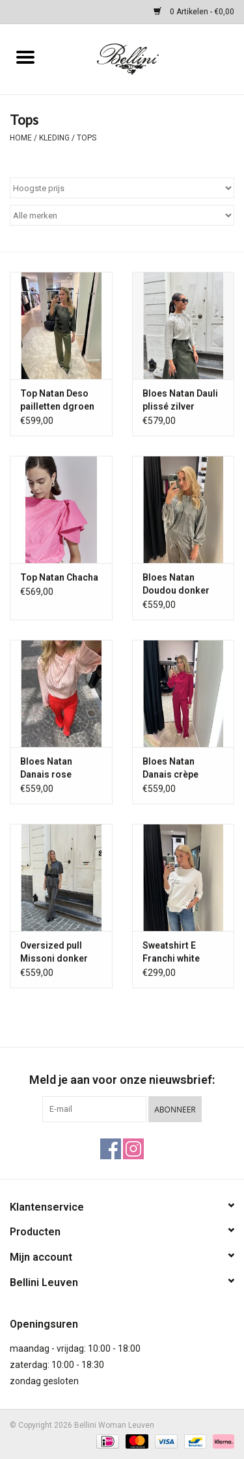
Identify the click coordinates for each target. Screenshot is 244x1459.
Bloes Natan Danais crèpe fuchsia (170, 768)
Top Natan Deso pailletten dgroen (57, 400)
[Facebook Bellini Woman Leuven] (110, 1148)
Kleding (54, 137)
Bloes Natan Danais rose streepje (46, 768)
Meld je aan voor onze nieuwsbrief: (122, 1079)
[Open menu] (25, 57)
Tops (86, 137)
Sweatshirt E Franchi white (171, 952)
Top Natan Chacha (59, 577)
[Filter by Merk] (122, 215)
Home (21, 137)
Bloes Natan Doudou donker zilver (176, 584)
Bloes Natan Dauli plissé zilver (180, 400)
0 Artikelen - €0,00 (194, 11)
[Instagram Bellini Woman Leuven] (133, 1148)
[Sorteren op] (122, 187)
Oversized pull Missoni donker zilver (54, 952)
